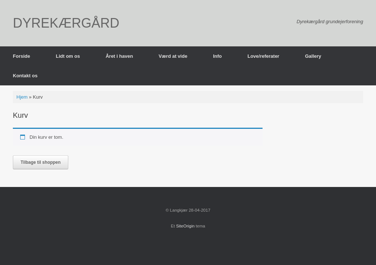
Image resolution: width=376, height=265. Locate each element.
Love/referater (263, 56)
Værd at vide (173, 56)
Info (217, 56)
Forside (21, 56)
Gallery (313, 56)
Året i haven (119, 56)
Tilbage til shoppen (41, 162)
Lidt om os (68, 56)
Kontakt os (25, 75)
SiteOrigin (185, 226)
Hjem (22, 97)
